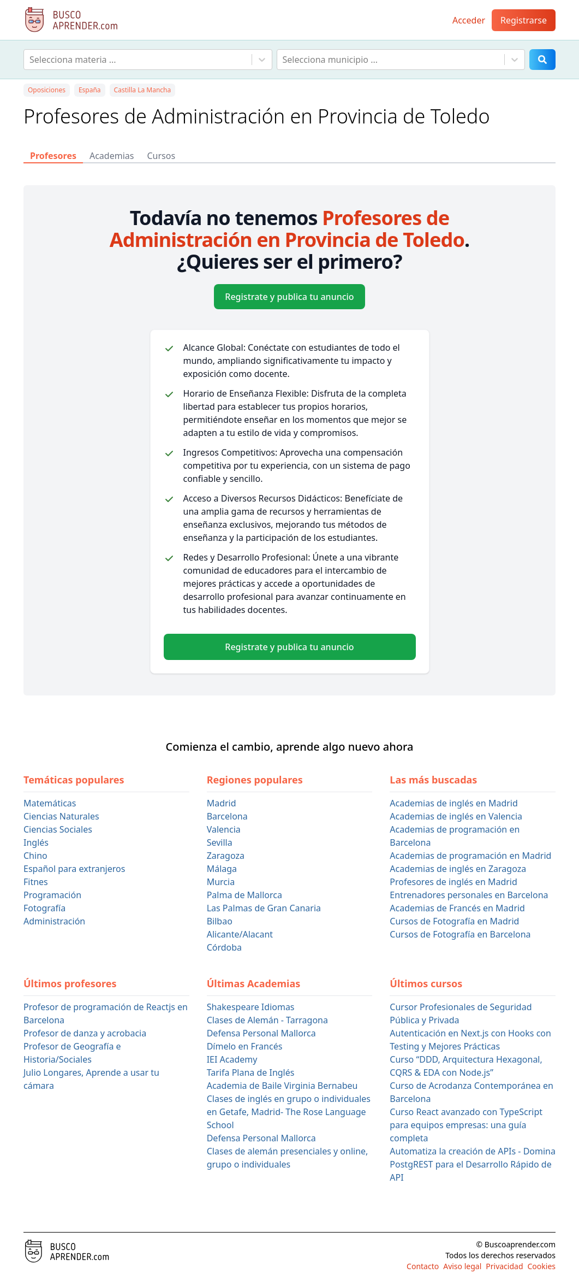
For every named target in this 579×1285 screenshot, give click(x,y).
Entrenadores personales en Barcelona (469, 895)
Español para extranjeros (74, 869)
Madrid (221, 803)
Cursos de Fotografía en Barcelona (460, 934)
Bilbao (219, 921)
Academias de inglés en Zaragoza (458, 869)
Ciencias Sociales (57, 829)
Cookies (542, 1266)
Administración (54, 921)
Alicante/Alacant (240, 934)
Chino (35, 856)
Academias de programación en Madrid (470, 856)
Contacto (423, 1266)
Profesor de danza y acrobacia (84, 1033)
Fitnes (35, 882)
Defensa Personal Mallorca (261, 1033)
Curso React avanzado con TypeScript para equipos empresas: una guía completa (466, 1125)
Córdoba (224, 947)
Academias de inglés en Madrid (453, 803)
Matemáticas (49, 803)
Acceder (468, 20)
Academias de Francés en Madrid (457, 908)
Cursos (161, 156)
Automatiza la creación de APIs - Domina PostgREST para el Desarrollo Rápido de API (473, 1164)
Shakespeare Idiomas (251, 1007)
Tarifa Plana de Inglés (251, 1072)
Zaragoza (225, 856)
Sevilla (219, 842)
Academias (111, 156)
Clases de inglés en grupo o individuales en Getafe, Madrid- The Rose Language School (289, 1112)
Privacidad (504, 1266)
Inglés (36, 842)
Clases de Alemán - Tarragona (267, 1020)
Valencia (224, 829)
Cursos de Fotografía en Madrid (454, 921)
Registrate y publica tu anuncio (289, 297)
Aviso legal (462, 1266)
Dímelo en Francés (245, 1046)
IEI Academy (232, 1059)
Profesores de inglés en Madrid (453, 882)
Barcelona (227, 816)
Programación (52, 895)
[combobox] (30, 59)
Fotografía (44, 908)
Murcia (221, 882)
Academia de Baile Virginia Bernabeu (282, 1086)
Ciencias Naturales (61, 816)
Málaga (222, 869)
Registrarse (523, 20)
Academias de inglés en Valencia (456, 816)
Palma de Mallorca (244, 895)
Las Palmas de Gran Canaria (264, 908)
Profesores (53, 156)
